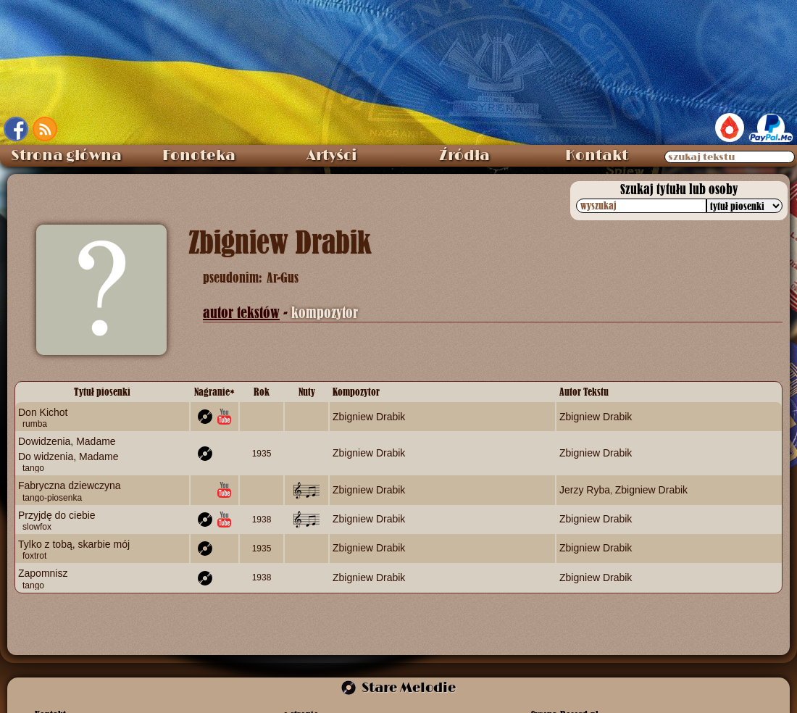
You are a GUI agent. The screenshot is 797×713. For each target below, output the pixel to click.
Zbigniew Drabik (369, 416)
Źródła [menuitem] (464, 155)
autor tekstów (241, 312)
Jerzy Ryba (584, 490)
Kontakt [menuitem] (596, 155)
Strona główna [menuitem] (66, 155)
